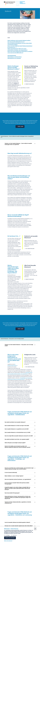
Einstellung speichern (10, 537)
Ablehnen (15, 535)
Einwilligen (8, 535)
